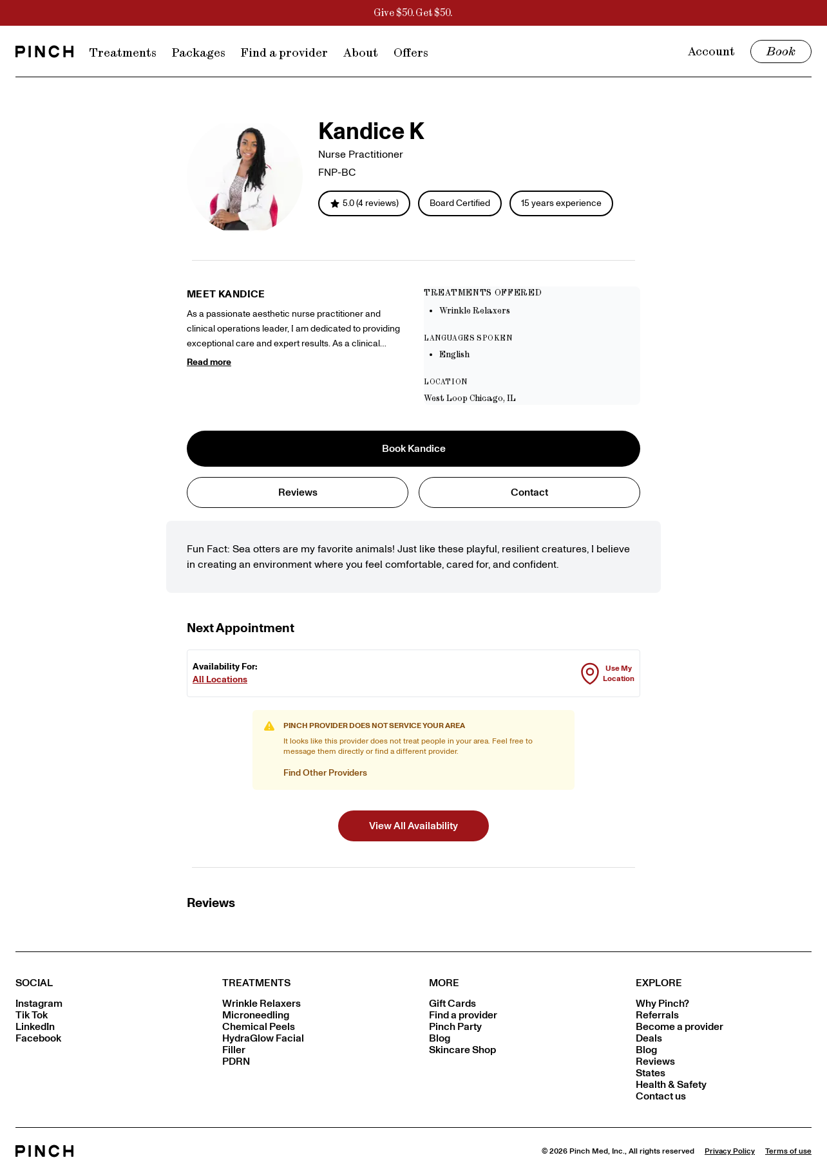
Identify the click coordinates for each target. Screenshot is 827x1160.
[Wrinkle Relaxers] (310, 1003)
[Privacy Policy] (730, 1151)
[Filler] (310, 1050)
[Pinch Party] (517, 1027)
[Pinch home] (44, 1151)
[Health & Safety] (724, 1085)
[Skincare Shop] (517, 1050)
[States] (724, 1073)
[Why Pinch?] (724, 1003)
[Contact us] (724, 1096)
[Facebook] (103, 1038)
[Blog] (517, 1038)
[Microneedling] (310, 1015)
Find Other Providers (325, 772)
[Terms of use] (788, 1151)
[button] (413, 825)
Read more (209, 362)
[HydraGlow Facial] (310, 1038)
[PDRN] (310, 1061)
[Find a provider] (517, 1015)
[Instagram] (103, 1003)
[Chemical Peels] (310, 1027)
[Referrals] (724, 1015)
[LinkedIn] (103, 1027)
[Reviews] (724, 1061)
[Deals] (724, 1038)
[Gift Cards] (517, 1003)
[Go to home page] (44, 51)
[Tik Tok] (103, 1015)
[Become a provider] (724, 1027)
